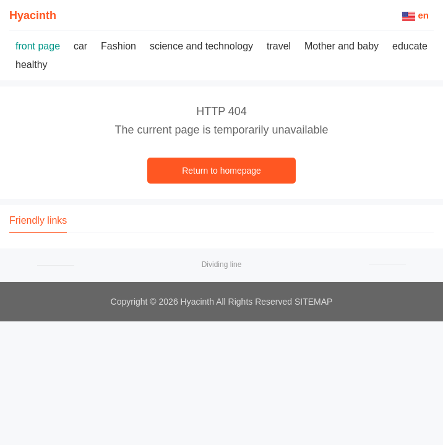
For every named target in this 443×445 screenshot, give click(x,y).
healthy (31, 64)
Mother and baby (341, 46)
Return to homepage (221, 171)
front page (37, 46)
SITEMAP (313, 302)
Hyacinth (32, 15)
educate (410, 46)
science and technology (201, 46)
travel (279, 46)
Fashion (118, 46)
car (80, 46)
